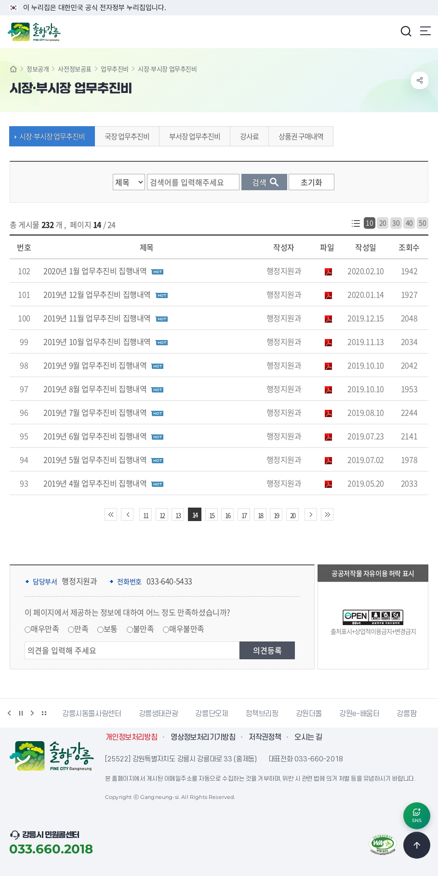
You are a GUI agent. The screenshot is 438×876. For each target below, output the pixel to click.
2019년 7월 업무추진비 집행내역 (94, 412)
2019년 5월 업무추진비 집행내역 (94, 459)
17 (243, 515)
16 (227, 515)
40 (409, 222)
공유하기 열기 (419, 80)
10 (369, 222)
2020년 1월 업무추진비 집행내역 (94, 270)
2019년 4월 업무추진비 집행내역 (94, 483)
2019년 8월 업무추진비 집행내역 (94, 388)
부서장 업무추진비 (192, 136)
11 (145, 515)
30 (395, 222)
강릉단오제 (211, 713)
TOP (416, 845)
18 (260, 515)
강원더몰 (309, 713)
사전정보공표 (75, 68)
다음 (32, 713)
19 (276, 515)
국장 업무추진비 (124, 136)
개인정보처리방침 (131, 737)
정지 (20, 713)
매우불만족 (186, 628)
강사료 (247, 136)
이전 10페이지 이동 (127, 514)
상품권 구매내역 (298, 136)
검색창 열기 (405, 30)
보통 (111, 628)
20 (382, 222)
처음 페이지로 (111, 514)
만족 (81, 628)
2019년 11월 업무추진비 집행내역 (97, 318)
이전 (9, 713)
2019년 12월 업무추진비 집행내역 (97, 294)
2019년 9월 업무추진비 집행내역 (94, 365)
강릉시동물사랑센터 (91, 713)
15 (211, 515)
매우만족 (45, 628)
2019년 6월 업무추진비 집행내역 (94, 436)
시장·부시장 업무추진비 (49, 136)
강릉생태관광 (158, 713)
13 (177, 515)
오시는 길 (308, 737)
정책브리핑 (261, 713)
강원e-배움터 (359, 713)
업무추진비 (115, 68)
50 (422, 222)
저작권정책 (265, 737)
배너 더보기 (44, 713)
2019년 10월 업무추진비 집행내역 (97, 341)
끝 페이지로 (327, 514)
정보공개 (38, 68)
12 (161, 515)
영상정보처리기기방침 (203, 737)
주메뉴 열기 (425, 30)
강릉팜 (406, 713)
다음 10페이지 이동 (311, 514)
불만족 (143, 628)
